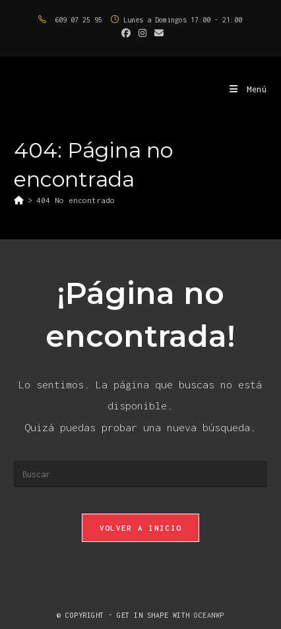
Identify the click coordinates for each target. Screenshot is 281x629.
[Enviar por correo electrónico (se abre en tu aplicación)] (157, 34)
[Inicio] (19, 200)
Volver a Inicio (141, 528)
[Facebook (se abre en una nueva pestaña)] (126, 34)
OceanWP (209, 615)
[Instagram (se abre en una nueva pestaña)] (142, 34)
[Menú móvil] (248, 89)
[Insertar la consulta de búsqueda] (140, 474)
